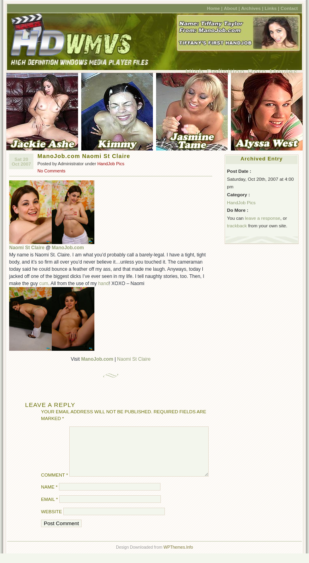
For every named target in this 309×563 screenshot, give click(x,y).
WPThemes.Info (178, 557)
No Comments (51, 170)
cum (43, 283)
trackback (237, 225)
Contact (289, 8)
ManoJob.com (68, 247)
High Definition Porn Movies (241, 71)
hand (103, 283)
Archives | (252, 8)
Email (49, 508)
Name (49, 496)
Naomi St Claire (27, 247)
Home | (215, 8)
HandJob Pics (110, 163)
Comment (54, 484)
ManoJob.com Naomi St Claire (83, 156)
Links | (271, 8)
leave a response (262, 218)
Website (51, 521)
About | (232, 8)
